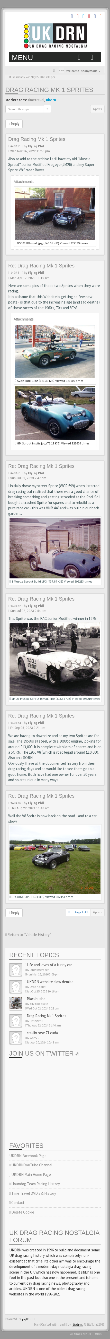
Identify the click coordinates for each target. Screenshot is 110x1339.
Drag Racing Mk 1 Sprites (49, 89)
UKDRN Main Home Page (30, 1174)
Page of (81, 912)
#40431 (15, 146)
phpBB (25, 1319)
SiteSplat (77, 1324)
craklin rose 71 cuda (41, 1032)
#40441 (15, 273)
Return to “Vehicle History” (28, 934)
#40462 (15, 606)
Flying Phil (36, 146)
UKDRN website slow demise (49, 981)
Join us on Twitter (44, 1053)
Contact (16, 1202)
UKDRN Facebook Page (28, 1155)
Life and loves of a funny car (48, 964)
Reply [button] (14, 124)
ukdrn (51, 99)
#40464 (15, 723)
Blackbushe (35, 998)
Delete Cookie (21, 1212)
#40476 (15, 803)
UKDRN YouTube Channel (30, 1165)
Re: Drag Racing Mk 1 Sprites (41, 265)
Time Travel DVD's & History (32, 1193)
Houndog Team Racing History (34, 1183)
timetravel (36, 99)
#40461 (15, 473)
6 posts (97, 109)
